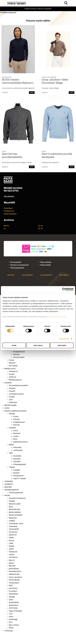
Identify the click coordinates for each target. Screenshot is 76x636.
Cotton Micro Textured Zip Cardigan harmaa (17, 162)
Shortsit (16, 354)
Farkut (11, 360)
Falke (11, 543)
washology (13, 619)
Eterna (11, 540)
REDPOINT (13, 594)
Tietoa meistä (45, 265)
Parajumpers (14, 583)
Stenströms (13, 605)
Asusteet (7, 383)
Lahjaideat (27, 275)
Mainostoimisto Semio (38, 285)
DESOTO (13, 535)
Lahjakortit (46, 275)
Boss (11, 507)
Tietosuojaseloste (17, 268)
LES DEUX (13, 557)
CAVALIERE (14, 529)
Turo (10, 614)
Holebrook (13, 552)
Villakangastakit (19, 464)
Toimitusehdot (15, 262)
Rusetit (12, 397)
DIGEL (11, 538)
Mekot (11, 445)
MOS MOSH (14, 569)
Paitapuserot (18, 476)
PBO (11, 585)
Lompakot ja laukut (16, 394)
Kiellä (14, 345)
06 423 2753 (11, 190)
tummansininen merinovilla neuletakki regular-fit (18, 88)
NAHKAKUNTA (15, 571)
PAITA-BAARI (14, 580)
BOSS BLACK (14, 509)
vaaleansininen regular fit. (50, 162)
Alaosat (12, 414)
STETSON (13, 608)
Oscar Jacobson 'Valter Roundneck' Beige (55, 81)
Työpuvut (12, 377)
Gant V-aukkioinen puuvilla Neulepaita (57, 155)
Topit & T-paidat (19, 478)
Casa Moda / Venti (16, 523)
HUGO (11, 554)
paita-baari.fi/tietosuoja (56, 317)
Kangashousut (19, 352)
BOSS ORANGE (15, 515)
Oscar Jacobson (15, 577)
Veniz (11, 616)
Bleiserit (12, 363)
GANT (11, 549)
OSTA (31, 92)
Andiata (12, 501)
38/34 (11, 628)
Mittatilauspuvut (15, 380)
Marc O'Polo (14, 625)
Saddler (12, 597)
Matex (11, 563)
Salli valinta (38, 345)
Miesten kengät (10, 405)
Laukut (16, 436)
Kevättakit (17, 456)
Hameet (16, 419)
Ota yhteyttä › (9, 196)
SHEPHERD (14, 602)
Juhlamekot (18, 450)
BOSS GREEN (15, 512)
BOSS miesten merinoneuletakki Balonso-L (18, 81)
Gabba (11, 546)
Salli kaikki (62, 345)
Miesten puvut (10, 368)
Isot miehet (13, 366)
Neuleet (16, 473)
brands (7, 495)
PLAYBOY (13, 591)
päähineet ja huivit (20, 442)
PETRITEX (13, 588)
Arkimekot (17, 447)
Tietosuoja (8, 631)
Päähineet (13, 402)
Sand (11, 600)
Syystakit (17, 459)
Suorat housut (18, 357)
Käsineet (16, 433)
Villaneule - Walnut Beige (50, 88)
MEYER (12, 566)
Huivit (15, 430)
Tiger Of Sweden (15, 611)
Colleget (16, 470)
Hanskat (12, 388)
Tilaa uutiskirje (45, 262)
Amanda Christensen (17, 498)
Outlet (11, 275)
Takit (11, 453)
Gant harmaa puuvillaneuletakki (12, 155)
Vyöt (10, 399)
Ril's (10, 622)
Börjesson (13, 518)
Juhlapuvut (13, 371)
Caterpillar (13, 526)
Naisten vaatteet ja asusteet (15, 411)
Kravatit (12, 391)
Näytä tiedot (64, 339)
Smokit (11, 374)
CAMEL (12, 521)
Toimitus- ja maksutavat (19, 265)
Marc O (12, 560)
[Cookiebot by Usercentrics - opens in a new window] (63, 289)
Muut (15, 439)
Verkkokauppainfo (11, 490)
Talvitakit (16, 461)
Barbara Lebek (15, 504)
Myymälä (64, 275)
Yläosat (12, 467)
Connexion (13, 532)
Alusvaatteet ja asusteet (18, 385)
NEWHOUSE (14, 574)
